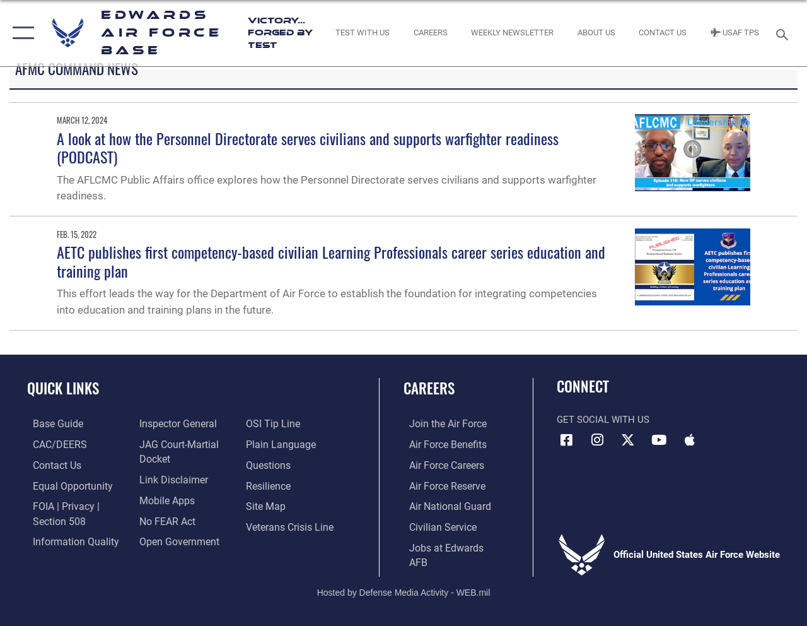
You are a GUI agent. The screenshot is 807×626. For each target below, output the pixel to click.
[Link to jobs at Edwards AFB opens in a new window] (448, 545)
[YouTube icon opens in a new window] (658, 439)
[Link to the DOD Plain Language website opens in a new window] (279, 444)
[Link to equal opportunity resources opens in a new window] (64, 484)
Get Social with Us (603, 419)
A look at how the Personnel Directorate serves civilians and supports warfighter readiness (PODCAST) (308, 147)
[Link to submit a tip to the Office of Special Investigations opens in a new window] (273, 424)
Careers (429, 388)
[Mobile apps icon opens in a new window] (689, 439)
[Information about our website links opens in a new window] (170, 479)
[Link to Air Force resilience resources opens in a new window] (269, 484)
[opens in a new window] (50, 424)
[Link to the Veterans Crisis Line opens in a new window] (290, 525)
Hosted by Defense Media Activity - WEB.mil (404, 574)
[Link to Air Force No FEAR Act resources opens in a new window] (164, 519)
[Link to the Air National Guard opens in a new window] (442, 505)
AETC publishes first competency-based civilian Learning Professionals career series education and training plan (331, 260)
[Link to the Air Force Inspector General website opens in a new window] (174, 424)
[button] (20, 33)
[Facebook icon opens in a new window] (566, 439)
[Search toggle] (784, 33)
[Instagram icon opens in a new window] (597, 439)
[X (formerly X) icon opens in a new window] (627, 439)
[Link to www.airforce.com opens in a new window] (441, 424)
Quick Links (63, 388)
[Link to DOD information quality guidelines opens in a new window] (67, 539)
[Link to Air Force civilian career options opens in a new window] (436, 525)
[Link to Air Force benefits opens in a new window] (441, 444)
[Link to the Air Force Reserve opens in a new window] (441, 484)
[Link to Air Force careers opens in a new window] (440, 464)
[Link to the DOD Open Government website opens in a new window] (174, 539)
